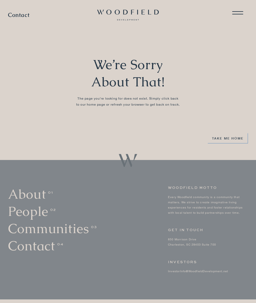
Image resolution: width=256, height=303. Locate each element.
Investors (182, 261)
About (27, 193)
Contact (19, 15)
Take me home (228, 138)
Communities (48, 227)
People (28, 210)
